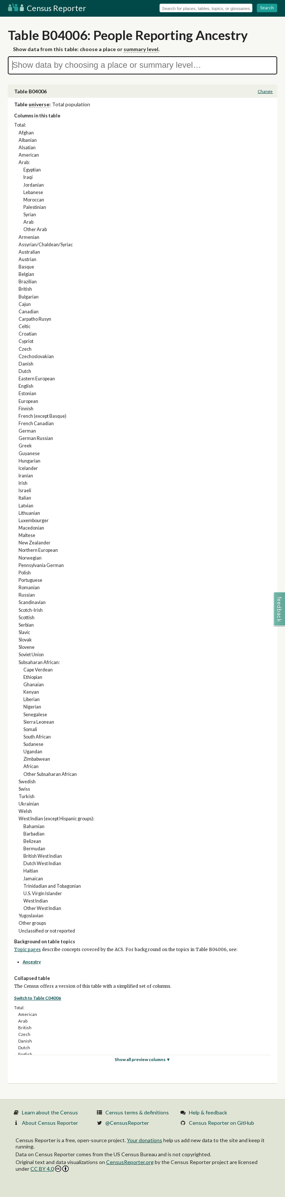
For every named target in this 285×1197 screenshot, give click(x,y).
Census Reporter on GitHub (221, 1123)
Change (265, 91)
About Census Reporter (50, 1123)
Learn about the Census (50, 1112)
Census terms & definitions (137, 1112)
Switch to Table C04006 (37, 998)
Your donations (144, 1140)
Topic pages (27, 949)
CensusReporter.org (130, 1162)
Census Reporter (47, 8)
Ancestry (32, 961)
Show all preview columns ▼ (143, 1059)
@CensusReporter (127, 1123)
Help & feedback (208, 1112)
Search (267, 7)
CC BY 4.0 (49, 1169)
